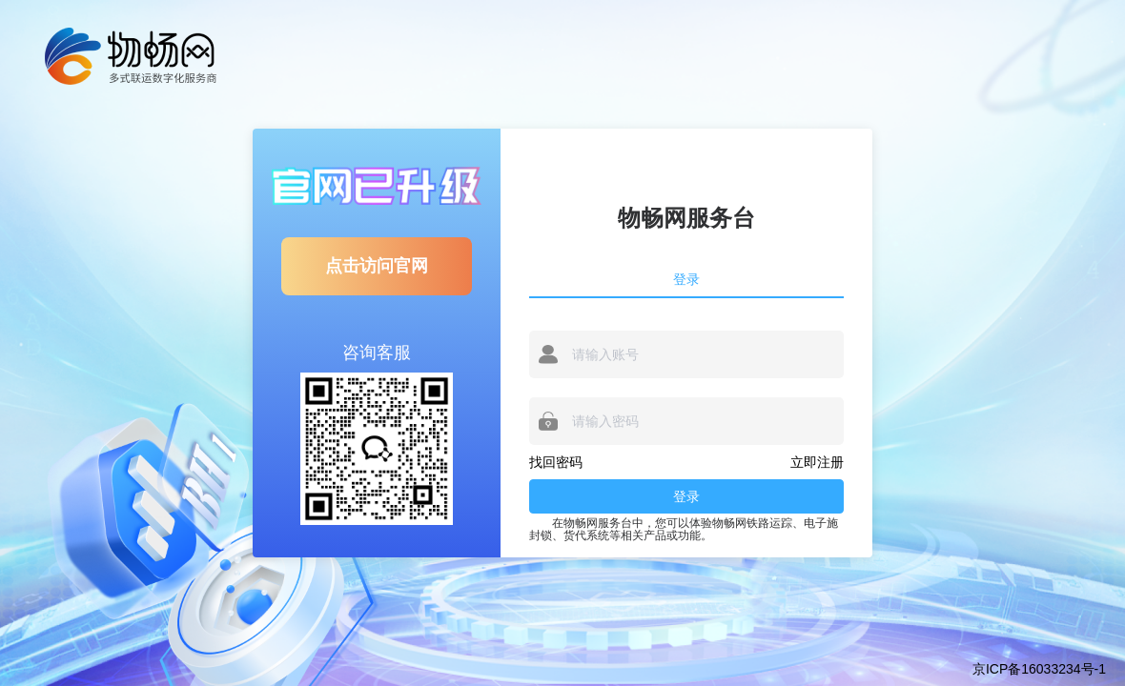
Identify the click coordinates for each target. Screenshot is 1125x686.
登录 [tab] (686, 279)
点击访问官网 (376, 265)
